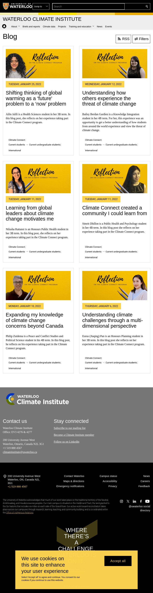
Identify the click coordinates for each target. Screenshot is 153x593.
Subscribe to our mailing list (69, 428)
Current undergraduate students (44, 144)
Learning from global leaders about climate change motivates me (30, 213)
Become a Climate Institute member (74, 434)
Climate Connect (17, 140)
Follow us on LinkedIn (66, 441)
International (15, 150)
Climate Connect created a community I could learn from (114, 210)
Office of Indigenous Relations (19, 512)
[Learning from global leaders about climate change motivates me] (38, 178)
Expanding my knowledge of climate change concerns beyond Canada (34, 320)
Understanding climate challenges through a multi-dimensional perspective (112, 320)
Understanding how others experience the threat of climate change (109, 98)
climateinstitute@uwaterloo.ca (20, 452)
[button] (121, 6)
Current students (17, 144)
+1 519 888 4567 (17, 486)
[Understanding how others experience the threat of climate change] (114, 63)
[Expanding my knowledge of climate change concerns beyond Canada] (38, 285)
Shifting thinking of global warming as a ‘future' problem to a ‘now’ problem (36, 98)
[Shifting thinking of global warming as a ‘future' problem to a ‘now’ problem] (38, 63)
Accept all (118, 561)
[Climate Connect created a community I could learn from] (114, 178)
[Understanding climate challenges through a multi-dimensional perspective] (114, 285)
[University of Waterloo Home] (18, 6)
